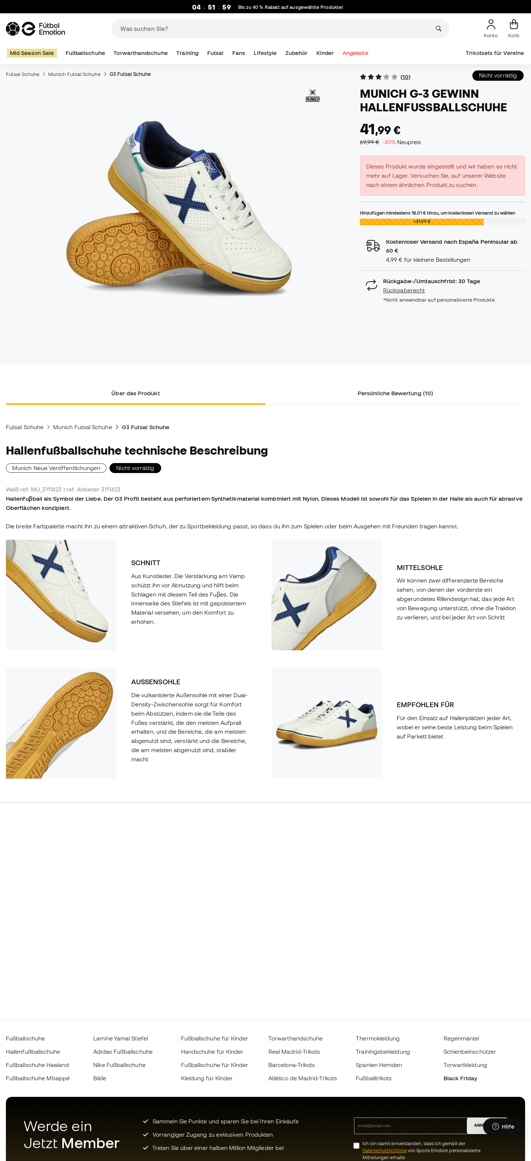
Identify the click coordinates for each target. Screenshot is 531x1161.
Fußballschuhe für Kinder (215, 1038)
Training (187, 53)
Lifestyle (265, 53)
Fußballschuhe (85, 53)
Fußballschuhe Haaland (37, 1064)
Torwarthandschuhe (140, 53)
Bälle (99, 1078)
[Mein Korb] (514, 28)
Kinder (325, 53)
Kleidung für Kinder (207, 1078)
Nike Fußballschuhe (119, 1064)
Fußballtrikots (374, 1078)
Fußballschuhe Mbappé (38, 1078)
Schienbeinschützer (470, 1051)
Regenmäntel (461, 1038)
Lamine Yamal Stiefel (120, 1038)
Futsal (215, 53)
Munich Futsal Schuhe (74, 74)
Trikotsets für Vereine (495, 53)
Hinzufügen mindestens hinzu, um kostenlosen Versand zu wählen (437, 212)
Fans (238, 53)
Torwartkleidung (465, 1064)
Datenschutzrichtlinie (384, 1150)
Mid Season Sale (32, 53)
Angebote (355, 53)
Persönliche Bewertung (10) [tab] (395, 393)
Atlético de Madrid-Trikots (302, 1078)
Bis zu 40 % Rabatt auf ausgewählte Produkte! (291, 7)
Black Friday (461, 1078)
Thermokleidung (378, 1038)
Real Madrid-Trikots (294, 1051)
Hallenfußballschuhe (33, 1051)
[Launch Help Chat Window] (503, 1126)
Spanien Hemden (379, 1064)
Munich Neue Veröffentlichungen (56, 468)
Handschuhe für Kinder (212, 1051)
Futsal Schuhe (22, 74)
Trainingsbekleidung (383, 1051)
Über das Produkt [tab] (135, 393)
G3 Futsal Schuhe (130, 74)
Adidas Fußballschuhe (123, 1051)
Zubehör (296, 53)
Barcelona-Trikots (291, 1064)
